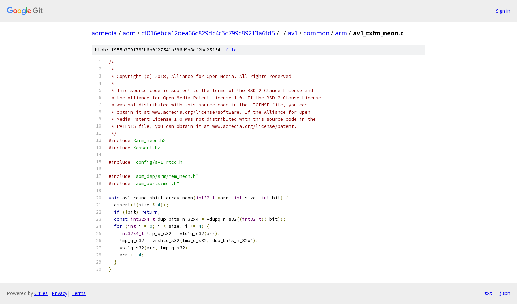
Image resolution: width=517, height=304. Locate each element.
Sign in (503, 10)
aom (129, 33)
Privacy (59, 293)
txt (488, 293)
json (504, 293)
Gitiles (41, 293)
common (316, 33)
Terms (79, 293)
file (231, 50)
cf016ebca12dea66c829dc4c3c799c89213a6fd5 (208, 33)
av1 (293, 33)
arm (341, 33)
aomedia (104, 33)
